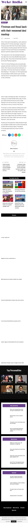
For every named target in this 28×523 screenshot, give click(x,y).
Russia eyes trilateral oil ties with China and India (17, 450)
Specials (14, 510)
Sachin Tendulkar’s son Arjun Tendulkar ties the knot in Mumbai (17, 483)
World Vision (4, 22)
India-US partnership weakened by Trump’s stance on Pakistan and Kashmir (16, 430)
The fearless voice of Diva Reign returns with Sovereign (17, 422)
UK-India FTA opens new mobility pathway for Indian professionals (16, 477)
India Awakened (7, 507)
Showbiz (22, 507)
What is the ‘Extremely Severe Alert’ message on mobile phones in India (16, 410)
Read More (19, 521)
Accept (13, 521)
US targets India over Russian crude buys (17, 489)
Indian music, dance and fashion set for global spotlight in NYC (17, 456)
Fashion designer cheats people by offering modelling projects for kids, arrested (6, 167)
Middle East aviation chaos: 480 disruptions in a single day (16, 443)
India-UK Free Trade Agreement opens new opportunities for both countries (17, 462)
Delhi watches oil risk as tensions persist (16, 416)
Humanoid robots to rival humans (16, 495)
